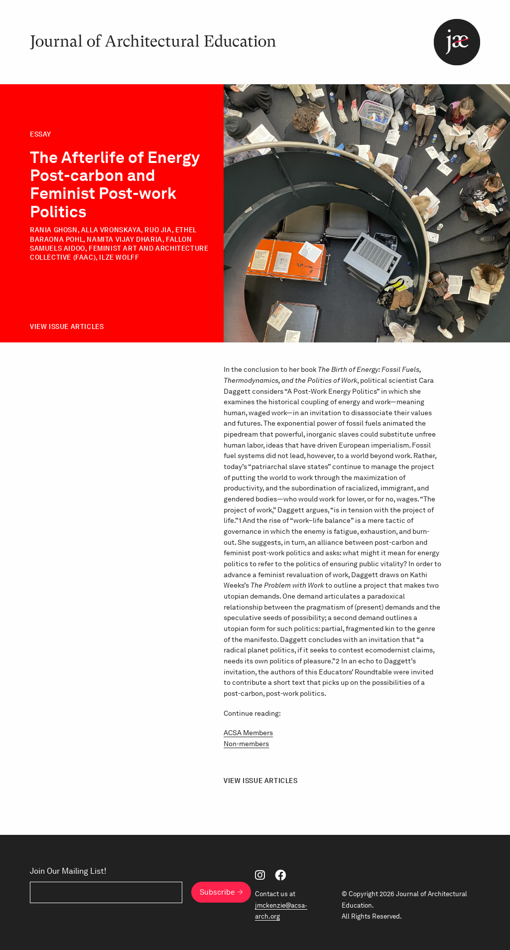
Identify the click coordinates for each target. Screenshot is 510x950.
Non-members (246, 743)
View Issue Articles (67, 326)
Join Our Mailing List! (68, 871)
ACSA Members (248, 732)
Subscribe (217, 892)
